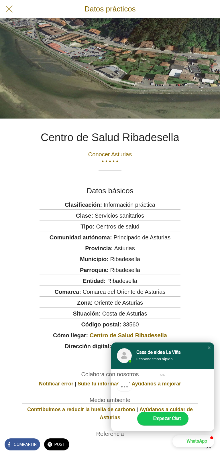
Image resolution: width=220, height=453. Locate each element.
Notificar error (56, 384)
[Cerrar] (9, 9)
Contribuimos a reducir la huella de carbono (81, 409)
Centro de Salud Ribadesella (128, 335)
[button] (209, 347)
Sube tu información (102, 384)
